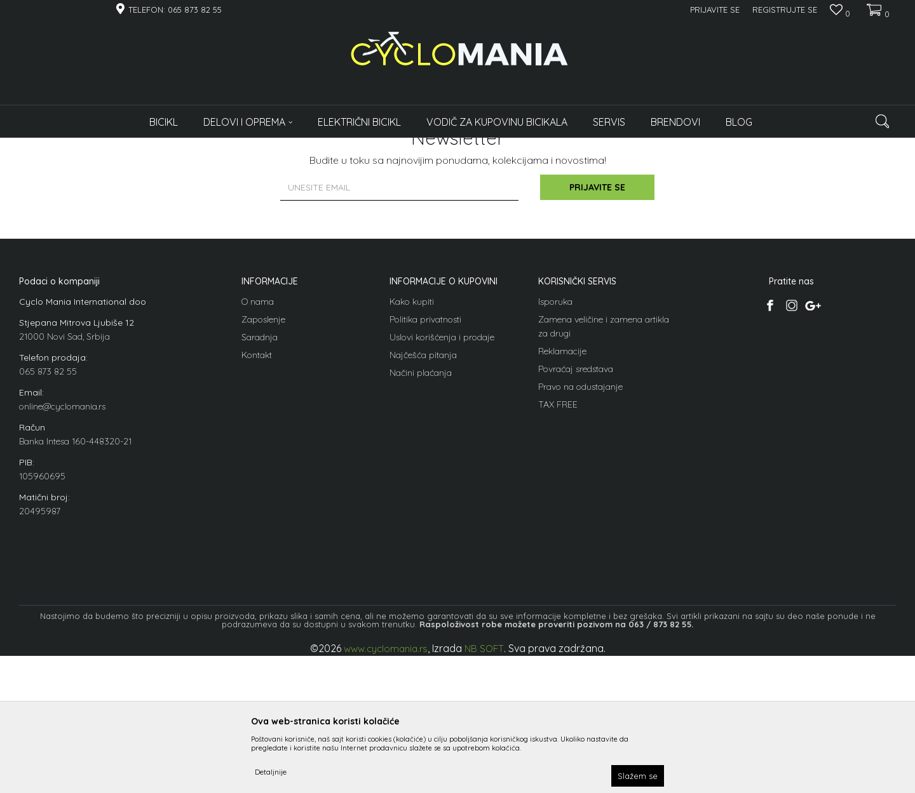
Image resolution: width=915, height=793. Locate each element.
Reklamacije (562, 488)
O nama (257, 438)
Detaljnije (271, 771)
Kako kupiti (412, 438)
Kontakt (256, 492)
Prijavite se (597, 325)
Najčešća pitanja (423, 492)
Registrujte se (784, 9)
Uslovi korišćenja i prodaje (442, 474)
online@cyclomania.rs (62, 543)
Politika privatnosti (425, 456)
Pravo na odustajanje (580, 524)
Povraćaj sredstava (575, 506)
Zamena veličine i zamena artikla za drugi (603, 463)
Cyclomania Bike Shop (57, 145)
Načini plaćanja (421, 510)
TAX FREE (558, 541)
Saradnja (259, 474)
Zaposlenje (263, 456)
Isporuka (555, 438)
